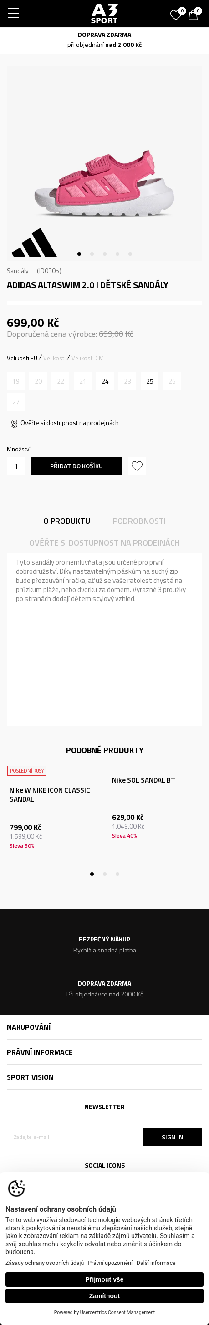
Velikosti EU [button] (22, 358)
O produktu (66, 521)
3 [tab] (105, 254)
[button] (138, 466)
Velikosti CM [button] (87, 358)
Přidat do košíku (76, 465)
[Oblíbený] (177, 12)
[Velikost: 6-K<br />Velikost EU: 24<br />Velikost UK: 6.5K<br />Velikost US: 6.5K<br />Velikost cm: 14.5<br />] (105, 381)
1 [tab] (79, 254)
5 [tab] (130, 254)
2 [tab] (92, 254)
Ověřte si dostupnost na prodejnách (69, 422)
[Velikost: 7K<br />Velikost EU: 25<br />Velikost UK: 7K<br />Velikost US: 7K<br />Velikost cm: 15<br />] (149, 381)
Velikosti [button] (54, 358)
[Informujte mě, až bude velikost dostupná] (16, 381)
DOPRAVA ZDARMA (104, 34)
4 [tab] (117, 254)
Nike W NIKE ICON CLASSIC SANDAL (50, 795)
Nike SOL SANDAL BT (143, 780)
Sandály (18, 270)
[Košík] (195, 16)
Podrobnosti (139, 521)
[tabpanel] (104, 163)
